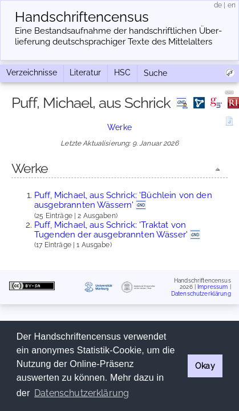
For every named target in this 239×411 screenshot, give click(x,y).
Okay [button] (205, 365)
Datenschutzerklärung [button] (81, 393)
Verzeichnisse (31, 72)
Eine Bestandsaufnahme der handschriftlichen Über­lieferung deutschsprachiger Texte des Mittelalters (118, 36)
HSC (122, 72)
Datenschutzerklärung (201, 293)
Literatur (85, 72)
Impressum (212, 287)
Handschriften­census (82, 17)
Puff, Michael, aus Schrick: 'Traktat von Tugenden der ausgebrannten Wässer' (111, 230)
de (218, 5)
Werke (119, 127)
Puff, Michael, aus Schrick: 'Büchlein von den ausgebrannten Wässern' (123, 200)
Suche (155, 73)
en (232, 5)
